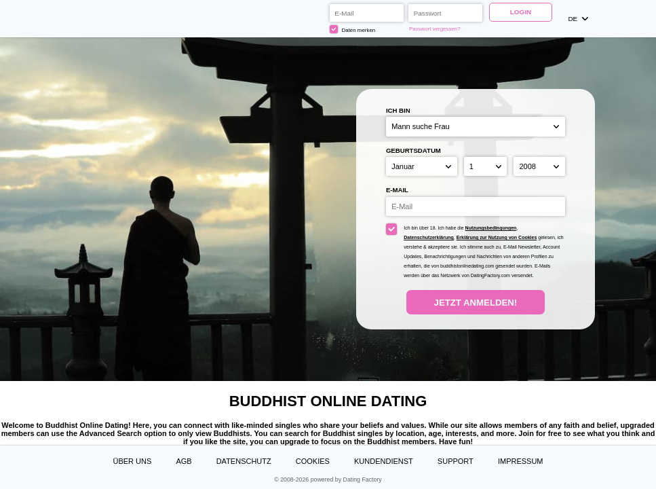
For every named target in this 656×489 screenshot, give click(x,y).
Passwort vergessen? (435, 29)
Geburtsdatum (413, 150)
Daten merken (352, 29)
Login (520, 12)
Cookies (313, 461)
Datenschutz (243, 461)
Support (456, 461)
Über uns (132, 461)
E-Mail (397, 190)
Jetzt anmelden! (476, 302)
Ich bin (398, 110)
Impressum (520, 461)
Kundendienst (383, 461)
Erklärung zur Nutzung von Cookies (497, 237)
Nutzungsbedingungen (491, 227)
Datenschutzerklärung (429, 237)
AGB (183, 461)
